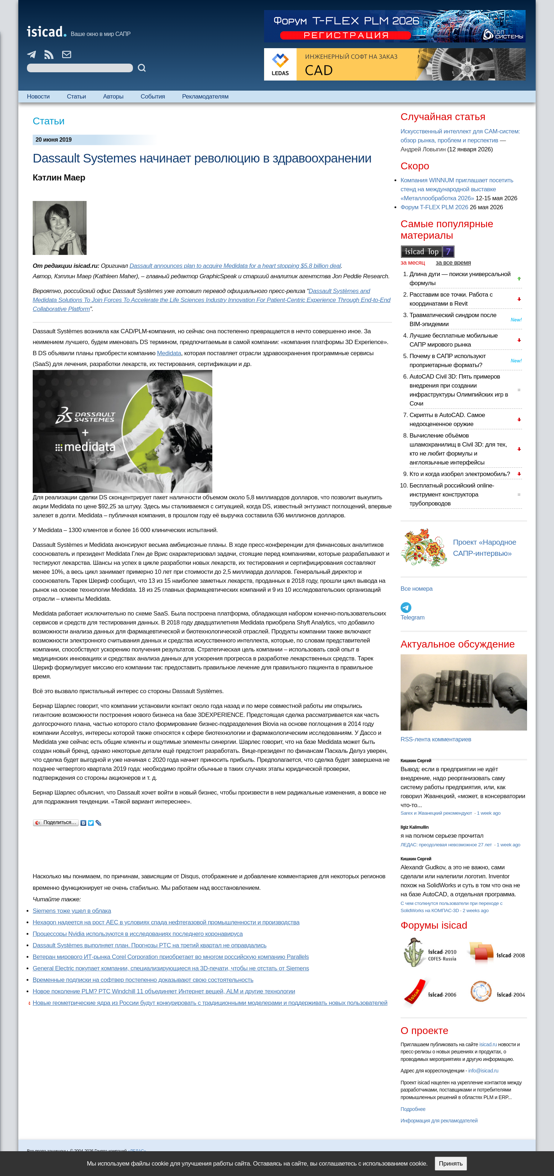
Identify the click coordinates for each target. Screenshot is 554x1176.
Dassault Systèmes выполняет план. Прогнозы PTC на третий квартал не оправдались (150, 945)
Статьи (76, 96)
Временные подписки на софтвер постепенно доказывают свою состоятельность (143, 979)
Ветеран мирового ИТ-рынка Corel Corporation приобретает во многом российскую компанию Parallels (171, 956)
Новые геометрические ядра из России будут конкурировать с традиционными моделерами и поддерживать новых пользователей (210, 1002)
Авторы (113, 96)
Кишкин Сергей (416, 760)
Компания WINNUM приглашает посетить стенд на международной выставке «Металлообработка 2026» (457, 189)
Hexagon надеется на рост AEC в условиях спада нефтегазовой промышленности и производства (166, 922)
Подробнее (413, 1109)
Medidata (169, 353)
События (153, 96)
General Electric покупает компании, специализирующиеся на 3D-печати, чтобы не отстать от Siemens (171, 968)
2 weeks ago (476, 910)
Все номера (417, 588)
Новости (38, 96)
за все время (453, 262)
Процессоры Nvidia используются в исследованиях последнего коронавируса (138, 933)
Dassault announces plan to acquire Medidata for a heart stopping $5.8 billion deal (235, 265)
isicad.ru (488, 1044)
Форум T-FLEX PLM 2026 (434, 207)
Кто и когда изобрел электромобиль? (460, 474)
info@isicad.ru (483, 1071)
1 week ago (488, 813)
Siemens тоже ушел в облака (72, 910)
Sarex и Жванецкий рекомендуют (437, 813)
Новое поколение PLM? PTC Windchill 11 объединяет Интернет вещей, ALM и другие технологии (164, 991)
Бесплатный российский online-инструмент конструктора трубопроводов (452, 494)
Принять (451, 1163)
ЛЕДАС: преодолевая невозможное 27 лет (447, 844)
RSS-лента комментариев (436, 739)
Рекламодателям (205, 96)
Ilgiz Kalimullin (415, 827)
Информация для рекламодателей (439, 1121)
